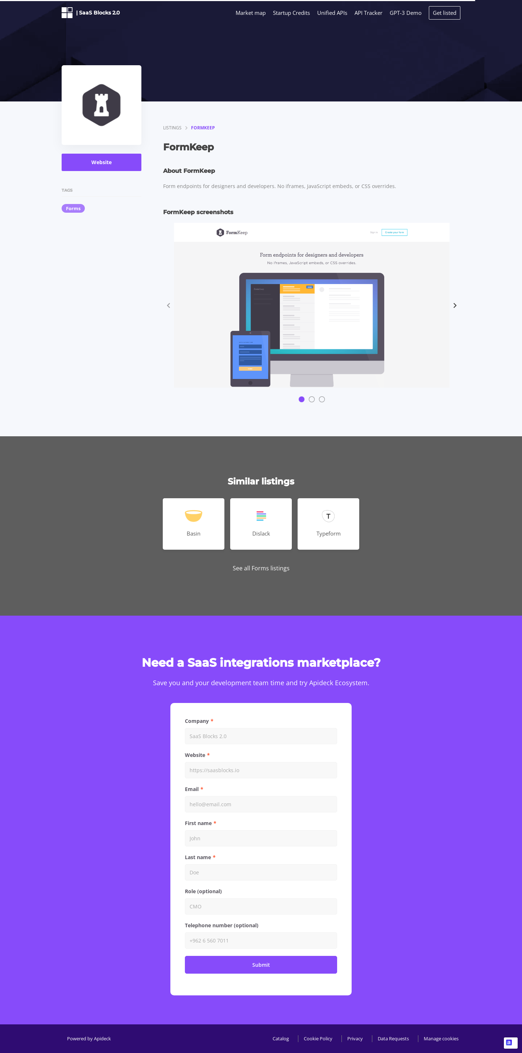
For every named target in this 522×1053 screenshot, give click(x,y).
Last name (198, 857)
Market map (251, 12)
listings (172, 128)
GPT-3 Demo (406, 12)
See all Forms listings (261, 568)
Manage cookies (441, 1038)
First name (198, 823)
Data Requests (393, 1038)
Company (197, 720)
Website (101, 162)
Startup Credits (291, 12)
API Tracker (368, 12)
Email (192, 789)
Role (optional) (203, 891)
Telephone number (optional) (221, 925)
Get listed (444, 12)
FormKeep (203, 128)
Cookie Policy (318, 1038)
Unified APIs (332, 12)
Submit (261, 964)
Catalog (281, 1038)
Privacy (355, 1038)
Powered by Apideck (89, 1038)
